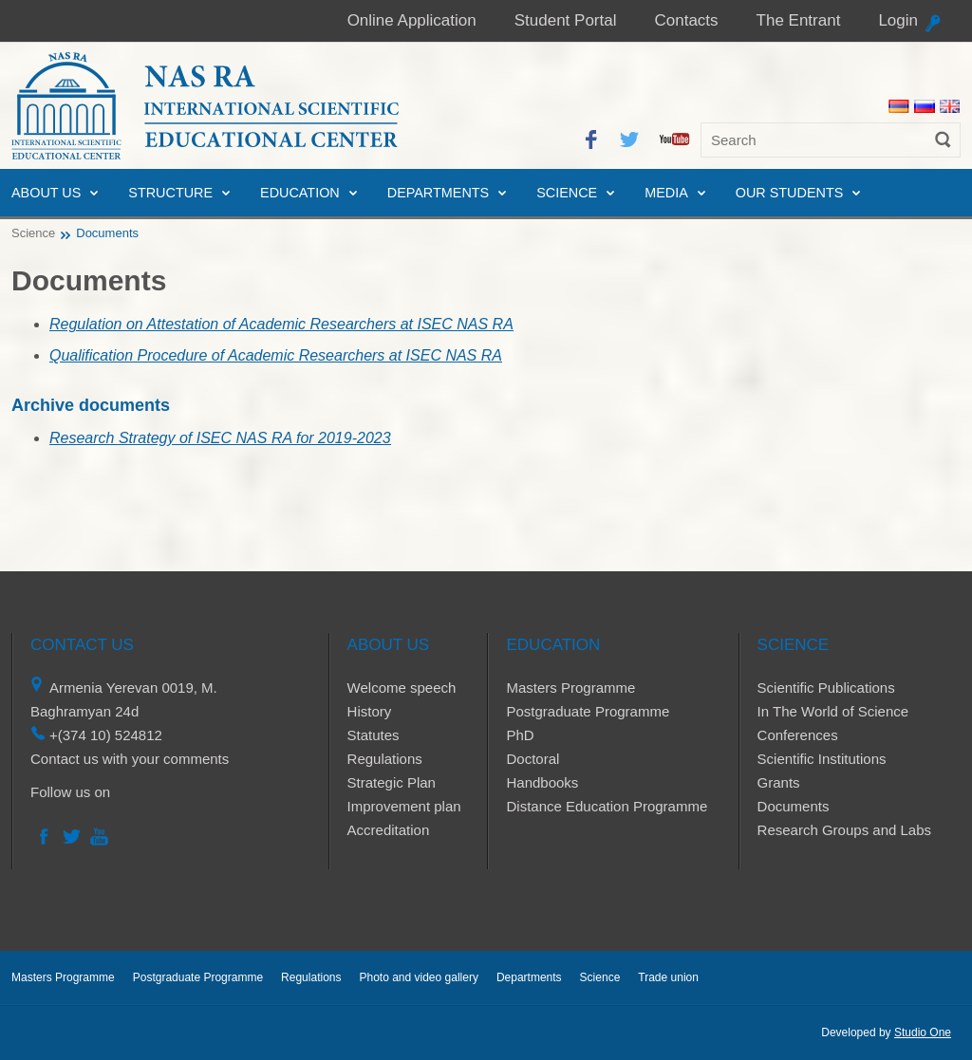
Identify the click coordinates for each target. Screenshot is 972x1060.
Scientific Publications (826, 687)
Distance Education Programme (606, 806)
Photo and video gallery (418, 977)
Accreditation (388, 830)
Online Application (412, 20)
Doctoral (532, 759)
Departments (438, 192)
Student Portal (565, 20)
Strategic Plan (391, 782)
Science (566, 192)
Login (898, 20)
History (369, 711)
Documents (793, 806)
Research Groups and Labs (844, 830)
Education (300, 192)
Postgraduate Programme (587, 711)
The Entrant (799, 20)
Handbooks (542, 782)
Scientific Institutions (822, 759)
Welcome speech (402, 687)
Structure (170, 192)
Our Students (790, 192)
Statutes (373, 735)
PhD (519, 735)
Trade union (668, 977)
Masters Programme (570, 687)
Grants (778, 782)
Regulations (384, 759)
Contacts (686, 20)
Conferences (797, 735)
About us (46, 192)
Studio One (922, 1032)
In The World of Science (833, 711)
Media (666, 192)
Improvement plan (404, 806)
